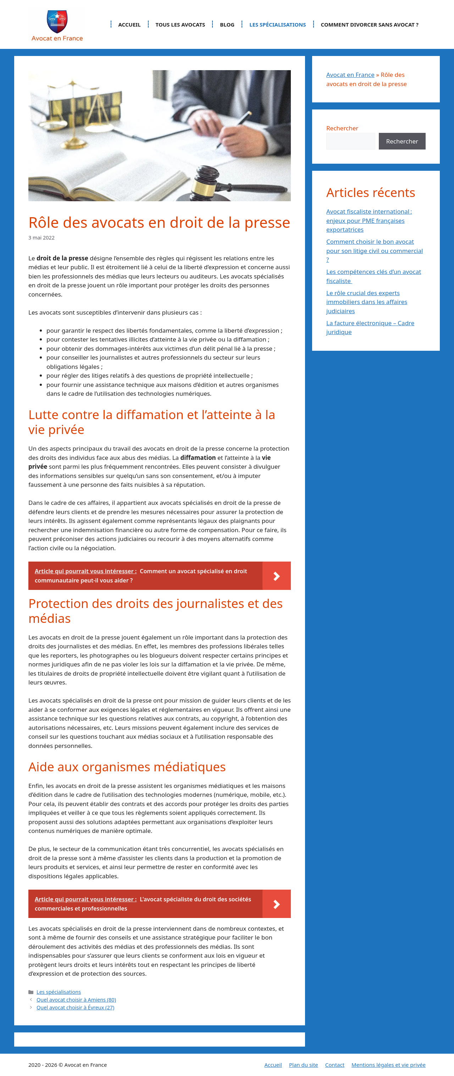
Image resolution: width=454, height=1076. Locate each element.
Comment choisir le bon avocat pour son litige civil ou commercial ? (374, 250)
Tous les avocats (180, 24)
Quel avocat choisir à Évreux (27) (75, 1007)
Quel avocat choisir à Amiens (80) (76, 999)
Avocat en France (350, 75)
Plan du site (303, 1064)
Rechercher (342, 128)
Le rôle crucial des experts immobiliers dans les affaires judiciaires (366, 302)
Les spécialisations (277, 24)
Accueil (129, 24)
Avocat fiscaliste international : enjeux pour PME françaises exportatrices (369, 220)
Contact (334, 1064)
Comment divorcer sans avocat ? (370, 24)
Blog (227, 24)
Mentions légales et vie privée (388, 1064)
